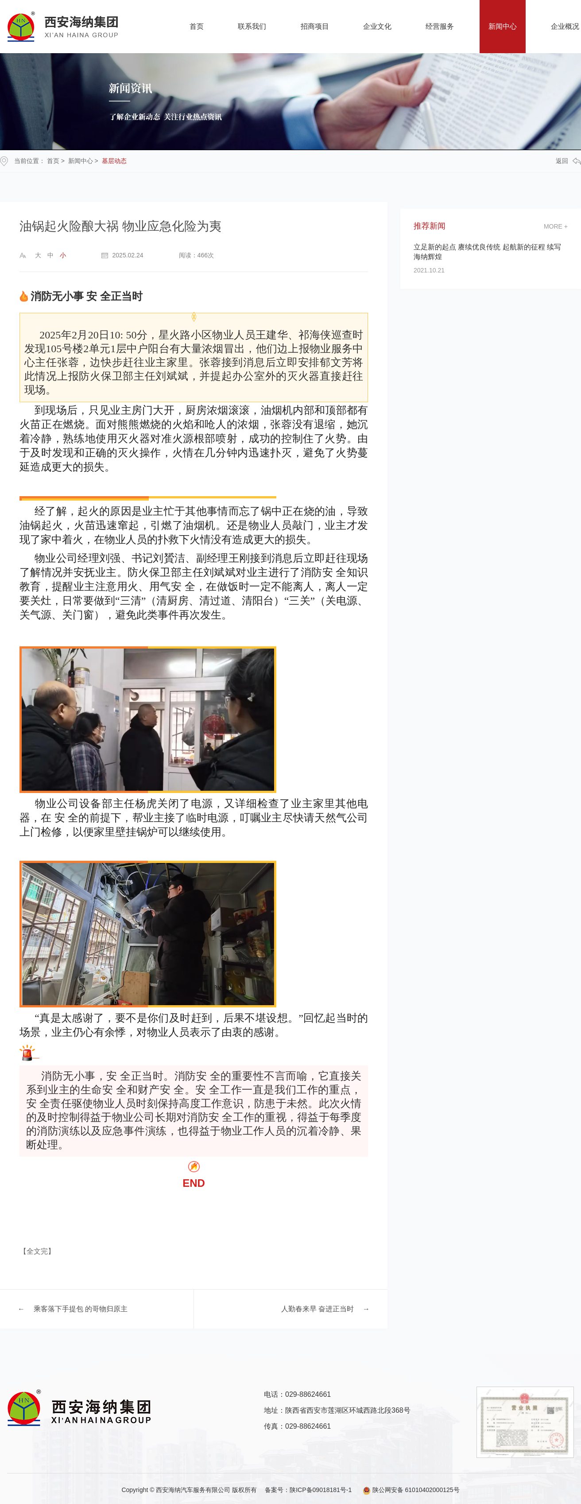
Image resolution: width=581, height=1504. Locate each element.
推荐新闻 (429, 226)
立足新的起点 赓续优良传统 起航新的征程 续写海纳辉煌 (487, 251)
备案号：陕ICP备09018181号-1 (308, 1489)
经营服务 (440, 26)
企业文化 (377, 26)
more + (556, 226)
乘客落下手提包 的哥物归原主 (81, 1309)
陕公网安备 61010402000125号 (406, 1489)
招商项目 (315, 26)
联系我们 (252, 26)
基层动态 (114, 160)
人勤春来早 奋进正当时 (317, 1309)
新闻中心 (502, 26)
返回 (568, 161)
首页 (197, 26)
